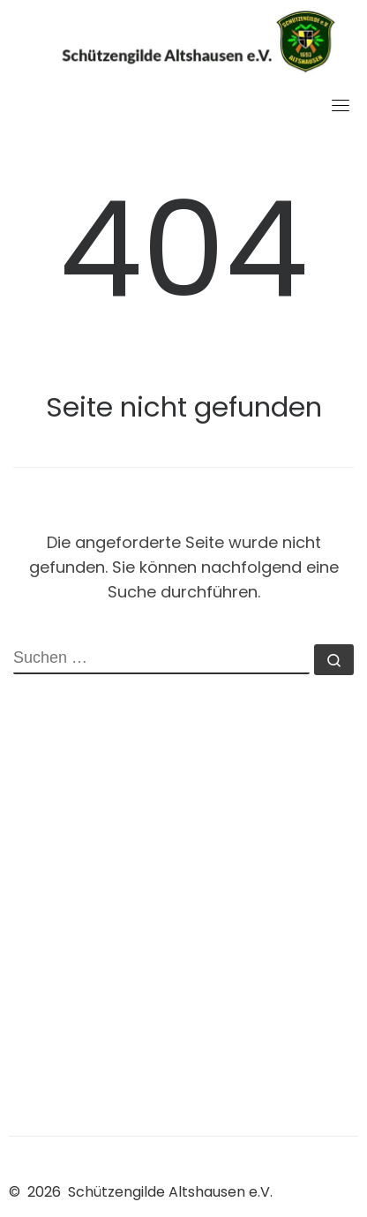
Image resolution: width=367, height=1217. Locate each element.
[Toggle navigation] (340, 105)
